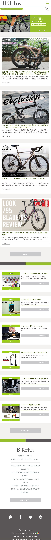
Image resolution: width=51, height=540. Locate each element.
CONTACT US (30, 500)
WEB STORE (30, 431)
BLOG (31, 254)
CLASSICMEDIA (25, 539)
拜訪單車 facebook (38, 24)
